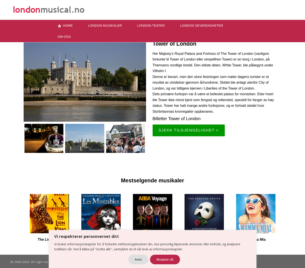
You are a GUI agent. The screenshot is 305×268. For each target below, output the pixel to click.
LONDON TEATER (151, 25)
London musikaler (105, 25)
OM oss (64, 36)
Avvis (138, 259)
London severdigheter (201, 25)
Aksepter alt (165, 259)
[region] (152, 249)
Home (65, 26)
